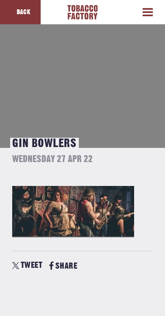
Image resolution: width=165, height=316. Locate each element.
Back (23, 12)
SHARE (63, 266)
